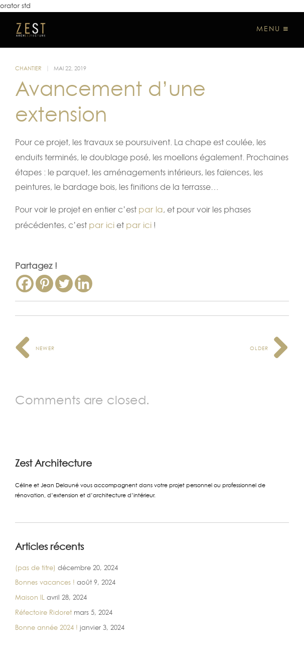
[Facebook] (25, 283)
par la (150, 209)
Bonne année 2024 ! (46, 627)
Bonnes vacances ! (45, 582)
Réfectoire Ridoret (43, 612)
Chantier (28, 68)
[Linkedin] (83, 283)
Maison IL (30, 597)
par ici (101, 225)
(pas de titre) (35, 568)
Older (269, 348)
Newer (35, 348)
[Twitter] (64, 283)
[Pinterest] (44, 283)
